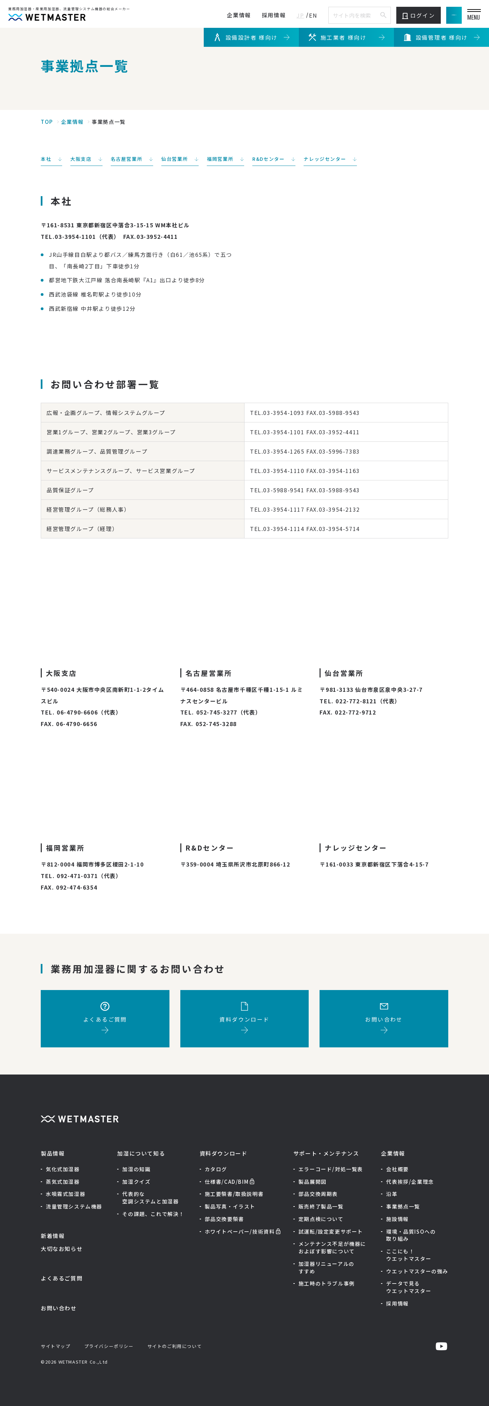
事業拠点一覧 (403, 1206)
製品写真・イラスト (230, 1206)
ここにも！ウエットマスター (408, 1255)
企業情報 (206, 15)
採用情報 (241, 15)
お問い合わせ (59, 1308)
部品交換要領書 (224, 1218)
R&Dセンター (268, 158)
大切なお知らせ (62, 1248)
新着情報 (53, 1236)
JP (267, 15)
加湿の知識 (136, 1169)
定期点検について (321, 1218)
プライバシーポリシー (109, 1346)
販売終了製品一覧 (321, 1206)
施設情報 (397, 1218)
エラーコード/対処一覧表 (330, 1169)
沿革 (391, 1193)
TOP (47, 121)
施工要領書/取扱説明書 (234, 1193)
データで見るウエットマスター (408, 1287)
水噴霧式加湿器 (65, 1193)
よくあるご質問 (62, 1278)
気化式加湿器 (63, 1169)
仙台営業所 (174, 158)
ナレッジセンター (325, 158)
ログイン (385, 15)
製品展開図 (312, 1181)
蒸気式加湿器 (63, 1181)
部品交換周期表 (318, 1193)
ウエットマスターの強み (417, 1271)
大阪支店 (80, 158)
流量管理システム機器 (74, 1206)
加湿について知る (141, 1153)
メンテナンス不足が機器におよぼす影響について (332, 1247)
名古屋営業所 (127, 158)
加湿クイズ (136, 1181)
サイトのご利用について (174, 1346)
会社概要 (397, 1169)
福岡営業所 (220, 158)
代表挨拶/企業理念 (410, 1181)
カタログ (216, 1169)
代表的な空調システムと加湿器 (150, 1197)
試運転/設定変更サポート (330, 1231)
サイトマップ (56, 1346)
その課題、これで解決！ (153, 1213)
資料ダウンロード (224, 1153)
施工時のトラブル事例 (326, 1283)
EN (280, 15)
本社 (46, 158)
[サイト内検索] (350, 15)
